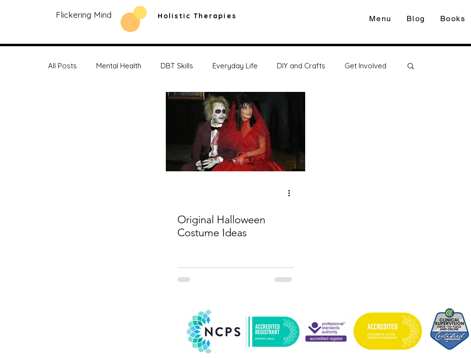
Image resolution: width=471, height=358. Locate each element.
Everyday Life (235, 65)
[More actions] (292, 193)
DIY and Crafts (301, 65)
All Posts (62, 65)
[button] (410, 67)
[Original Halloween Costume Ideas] (235, 131)
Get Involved (365, 65)
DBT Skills (177, 65)
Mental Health (118, 65)
